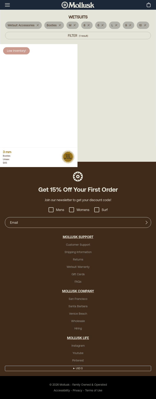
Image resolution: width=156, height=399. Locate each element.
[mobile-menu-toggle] (7, 5)
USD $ (79, 368)
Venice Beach (78, 313)
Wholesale (78, 321)
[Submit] (146, 222)
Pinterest (78, 360)
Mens (56, 209)
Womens (79, 209)
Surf (101, 209)
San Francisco (78, 298)
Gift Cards (78, 274)
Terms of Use (93, 390)
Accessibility (62, 390)
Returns (78, 259)
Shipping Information (78, 252)
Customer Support (78, 244)
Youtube (78, 353)
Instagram (78, 345)
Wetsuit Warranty (78, 266)
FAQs (78, 281)
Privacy (77, 390)
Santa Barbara (78, 306)
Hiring (78, 328)
